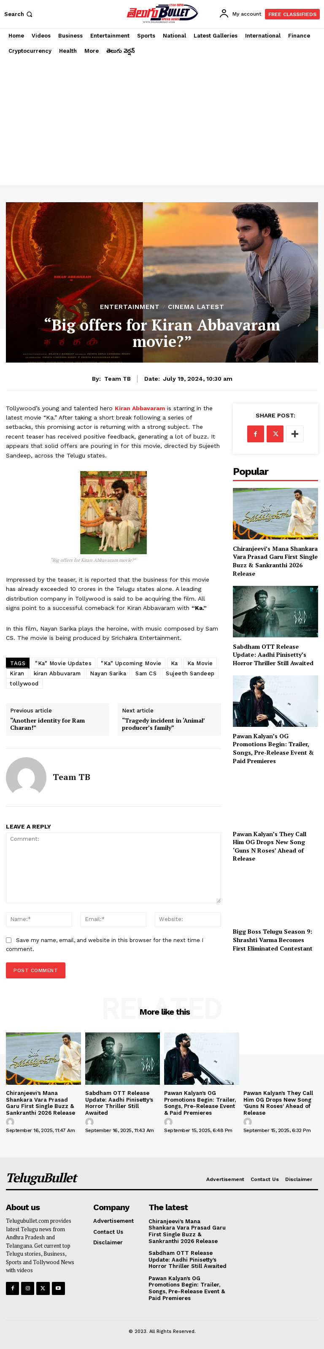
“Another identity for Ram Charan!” (47, 724)
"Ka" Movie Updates (63, 663)
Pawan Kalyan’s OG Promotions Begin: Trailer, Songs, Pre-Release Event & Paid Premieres (273, 748)
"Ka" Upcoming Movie (131, 663)
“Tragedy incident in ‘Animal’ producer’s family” (163, 724)
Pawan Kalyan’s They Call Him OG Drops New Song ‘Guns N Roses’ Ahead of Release (269, 846)
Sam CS (146, 673)
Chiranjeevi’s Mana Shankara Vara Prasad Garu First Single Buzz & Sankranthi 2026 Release (275, 560)
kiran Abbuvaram (57, 673)
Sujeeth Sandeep (190, 673)
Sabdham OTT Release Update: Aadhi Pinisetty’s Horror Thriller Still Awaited (273, 654)
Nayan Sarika (108, 673)
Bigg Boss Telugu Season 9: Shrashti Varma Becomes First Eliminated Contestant (273, 939)
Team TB (117, 378)
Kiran (17, 673)
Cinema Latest (196, 307)
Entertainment (130, 307)
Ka (174, 663)
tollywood (24, 683)
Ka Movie (200, 663)
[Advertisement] (162, 122)
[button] (19, 14)
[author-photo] (11, 1122)
